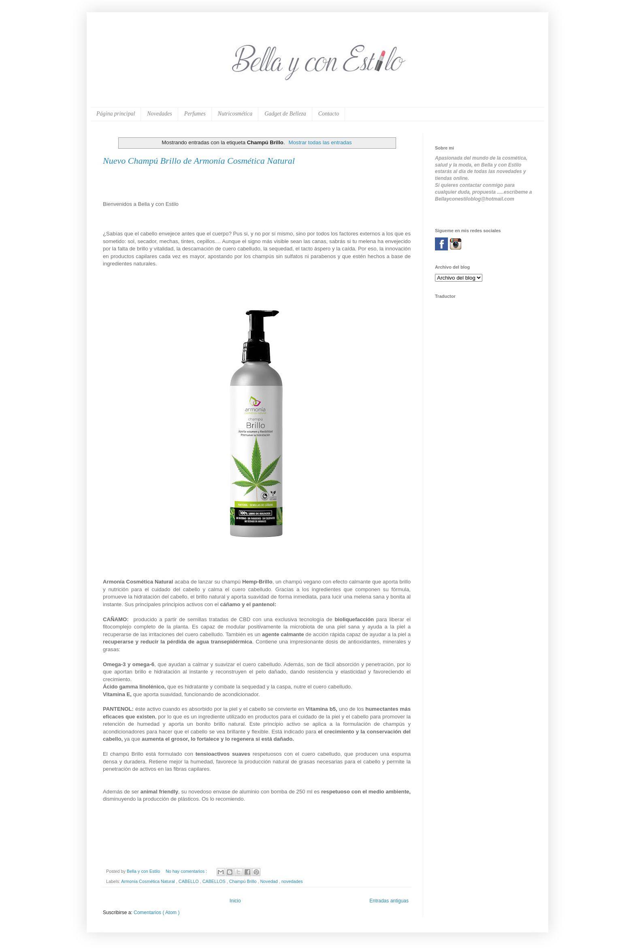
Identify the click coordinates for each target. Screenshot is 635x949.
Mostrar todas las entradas (320, 142)
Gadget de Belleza (285, 114)
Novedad (269, 881)
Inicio (235, 901)
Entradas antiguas (389, 901)
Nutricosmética (235, 114)
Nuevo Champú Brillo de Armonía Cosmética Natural (199, 161)
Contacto (328, 114)
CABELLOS (214, 881)
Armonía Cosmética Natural (148, 881)
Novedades (159, 114)
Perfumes (195, 114)
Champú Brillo (243, 881)
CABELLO (189, 881)
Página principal (115, 114)
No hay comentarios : (187, 871)
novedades (292, 881)
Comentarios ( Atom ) (156, 912)
